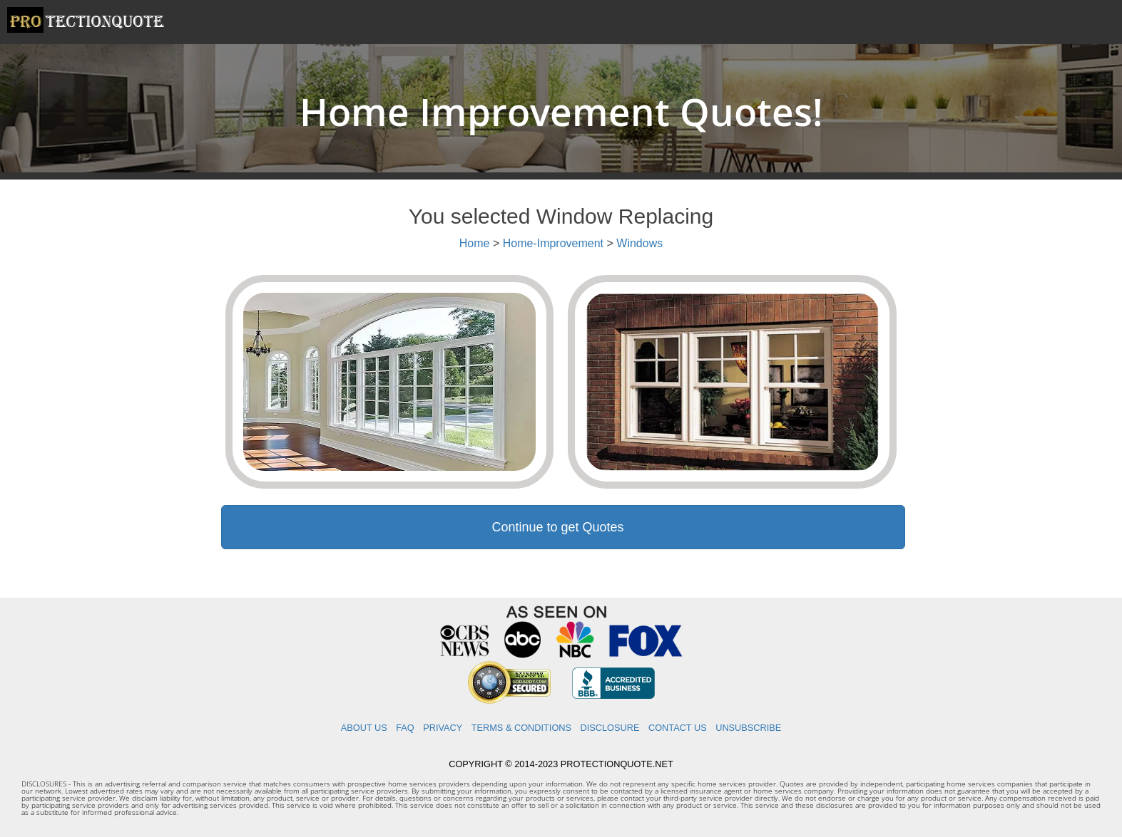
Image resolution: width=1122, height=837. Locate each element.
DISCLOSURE (610, 727)
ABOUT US (364, 727)
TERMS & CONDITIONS (521, 727)
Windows (639, 243)
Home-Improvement (553, 243)
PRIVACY (442, 727)
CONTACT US (677, 727)
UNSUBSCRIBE (748, 727)
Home (474, 243)
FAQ (405, 727)
